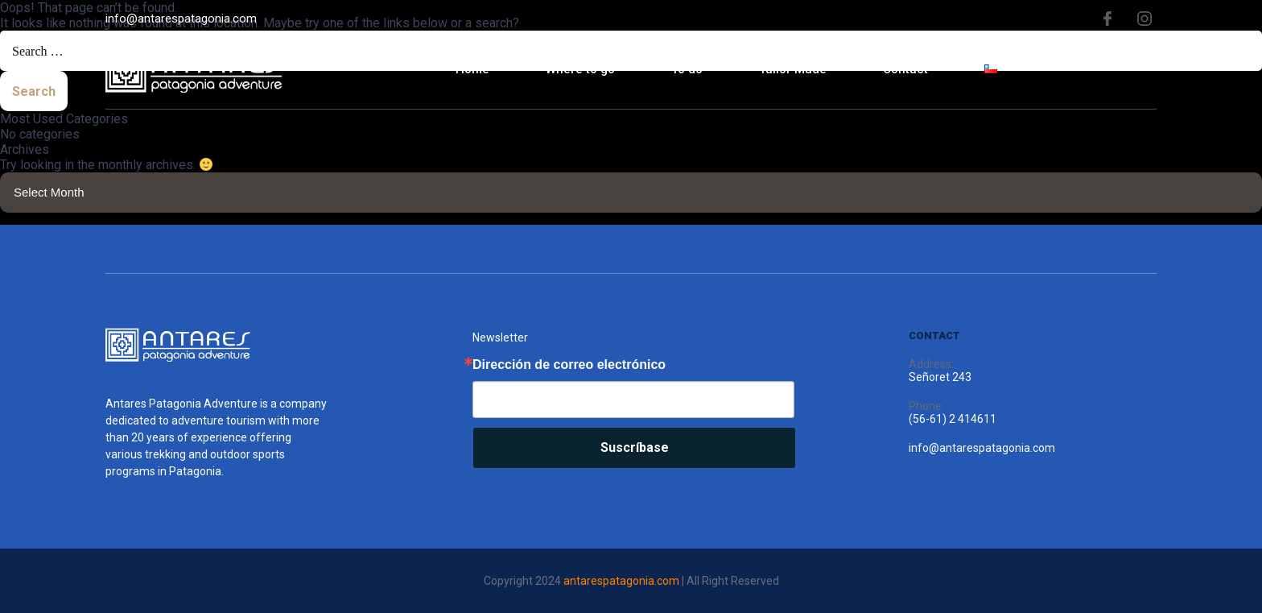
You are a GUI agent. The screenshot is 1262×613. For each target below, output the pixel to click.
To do (687, 69)
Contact (905, 69)
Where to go (580, 69)
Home (472, 69)
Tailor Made (793, 69)
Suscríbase (634, 447)
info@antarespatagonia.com (181, 18)
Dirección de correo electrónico (569, 364)
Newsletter (500, 337)
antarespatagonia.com (621, 580)
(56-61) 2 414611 (952, 418)
